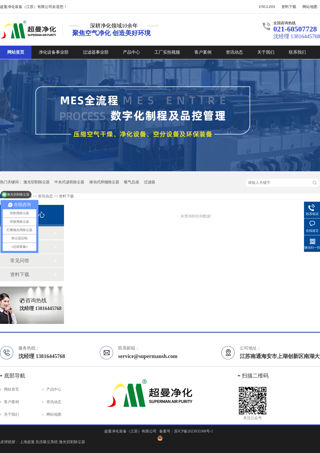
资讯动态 (234, 52)
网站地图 (309, 7)
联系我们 (297, 52)
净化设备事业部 (54, 52)
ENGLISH (267, 7)
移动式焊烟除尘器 (104, 182)
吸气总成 (131, 182)
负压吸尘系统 (47, 442)
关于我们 (265, 52)
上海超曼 (28, 442)
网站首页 (15, 52)
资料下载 (288, 7)
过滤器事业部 (96, 52)
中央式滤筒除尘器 (69, 182)
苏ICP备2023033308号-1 (193, 431)
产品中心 (131, 52)
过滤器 (149, 182)
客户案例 (202, 52)
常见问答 (19, 260)
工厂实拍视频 (167, 52)
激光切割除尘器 (72, 442)
